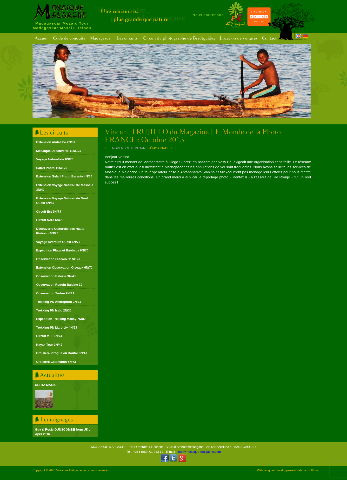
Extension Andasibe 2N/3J (55, 142)
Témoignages (160, 148)
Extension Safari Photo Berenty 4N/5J (64, 176)
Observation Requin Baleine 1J (59, 284)
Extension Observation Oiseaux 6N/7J (64, 267)
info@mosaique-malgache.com (199, 451)
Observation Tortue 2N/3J (55, 293)
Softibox (313, 470)
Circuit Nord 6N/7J (49, 220)
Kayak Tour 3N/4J (49, 344)
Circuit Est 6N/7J (48, 211)
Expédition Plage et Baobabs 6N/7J (62, 250)
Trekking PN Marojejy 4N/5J (56, 327)
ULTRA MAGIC (46, 385)
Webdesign (264, 470)
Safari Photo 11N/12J (51, 168)
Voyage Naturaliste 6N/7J (54, 159)
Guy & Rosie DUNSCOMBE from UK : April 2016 (62, 432)
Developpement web (288, 470)
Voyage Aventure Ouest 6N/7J (58, 242)
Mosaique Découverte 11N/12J (58, 151)
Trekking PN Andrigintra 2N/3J (58, 302)
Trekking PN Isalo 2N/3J (54, 310)
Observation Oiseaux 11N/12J (58, 259)
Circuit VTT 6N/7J (49, 336)
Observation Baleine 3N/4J (56, 276)
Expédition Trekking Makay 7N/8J (61, 319)
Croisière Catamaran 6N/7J (56, 362)
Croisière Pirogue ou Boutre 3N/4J (61, 353)
